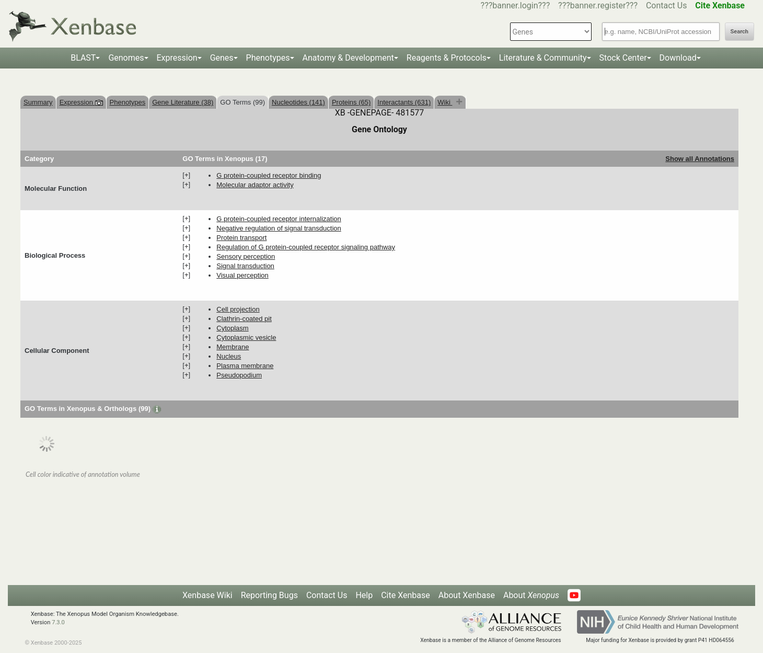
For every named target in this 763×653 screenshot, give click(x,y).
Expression (177, 58)
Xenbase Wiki (207, 595)
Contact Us (666, 5)
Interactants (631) (404, 102)
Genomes (126, 58)
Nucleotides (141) (298, 102)
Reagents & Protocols (447, 58)
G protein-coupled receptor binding (268, 175)
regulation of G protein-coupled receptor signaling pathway (305, 247)
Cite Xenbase (405, 595)
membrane (232, 347)
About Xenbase (466, 595)
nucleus (228, 356)
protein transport (241, 238)
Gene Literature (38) (182, 102)
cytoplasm (232, 328)
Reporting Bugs (269, 595)
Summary (38, 102)
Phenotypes (268, 58)
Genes (222, 58)
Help (364, 595)
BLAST (83, 58)
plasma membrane (244, 366)
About (531, 595)
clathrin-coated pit (244, 319)
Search (739, 31)
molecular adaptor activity (254, 185)
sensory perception (245, 256)
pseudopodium (239, 375)
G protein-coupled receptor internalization (278, 219)
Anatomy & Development (348, 58)
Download (678, 58)
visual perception (242, 275)
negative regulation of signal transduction (278, 228)
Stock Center (623, 58)
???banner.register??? (598, 5)
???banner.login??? (515, 5)
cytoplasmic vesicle (246, 337)
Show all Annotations (699, 159)
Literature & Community (543, 58)
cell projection (237, 309)
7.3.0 (58, 622)
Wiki (444, 102)
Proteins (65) (351, 102)
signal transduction (245, 266)
